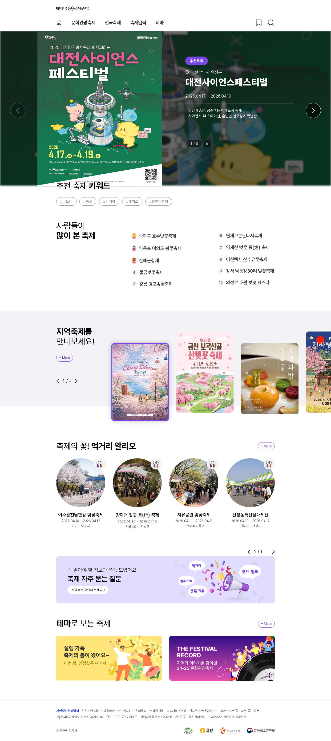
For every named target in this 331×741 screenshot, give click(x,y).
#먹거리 (109, 201)
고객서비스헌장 (176, 711)
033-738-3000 (125, 717)
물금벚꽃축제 (151, 272)
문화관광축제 (83, 22)
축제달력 (138, 22)
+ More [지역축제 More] (64, 358)
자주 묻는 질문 (250, 711)
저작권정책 (156, 711)
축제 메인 (59, 22)
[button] (57, 381)
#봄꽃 (87, 201)
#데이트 (132, 201)
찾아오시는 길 (229, 711)
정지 (207, 143)
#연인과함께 (158, 201)
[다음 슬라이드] (313, 110)
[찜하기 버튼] (258, 22)
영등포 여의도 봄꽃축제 (160, 248)
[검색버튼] (271, 22)
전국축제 (113, 22)
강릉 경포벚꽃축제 (156, 284)
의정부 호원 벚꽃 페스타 (248, 282)
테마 (160, 22)
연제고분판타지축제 (244, 235)
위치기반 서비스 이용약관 (98, 711)
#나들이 (66, 201)
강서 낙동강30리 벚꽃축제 (250, 271)
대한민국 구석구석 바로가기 (72, 8)
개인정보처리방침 (67, 711)
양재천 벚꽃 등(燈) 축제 (248, 247)
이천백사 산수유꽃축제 (246, 259)
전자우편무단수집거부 (203, 711)
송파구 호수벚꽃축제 (157, 236)
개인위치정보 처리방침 (132, 711)
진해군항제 (149, 260)
